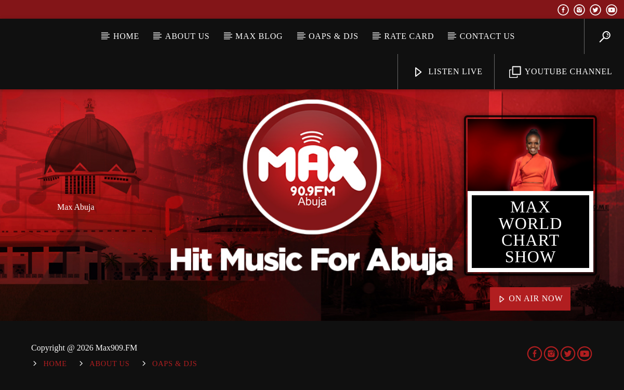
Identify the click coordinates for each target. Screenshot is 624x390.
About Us (187, 36)
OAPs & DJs (334, 36)
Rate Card (409, 36)
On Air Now (530, 299)
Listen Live (448, 72)
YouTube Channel (561, 72)
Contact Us (487, 36)
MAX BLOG (259, 36)
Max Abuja (76, 207)
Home (126, 36)
